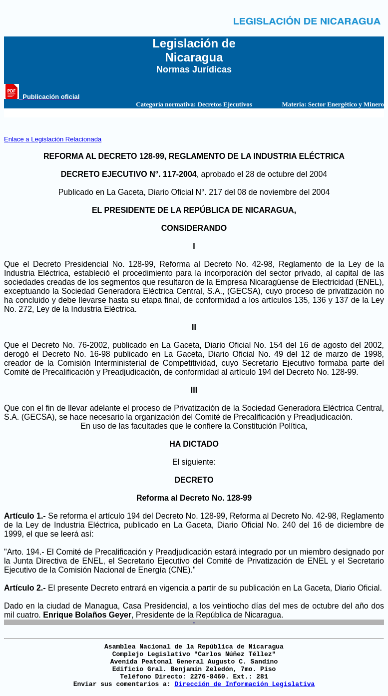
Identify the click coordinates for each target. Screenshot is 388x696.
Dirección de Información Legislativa (244, 684)
